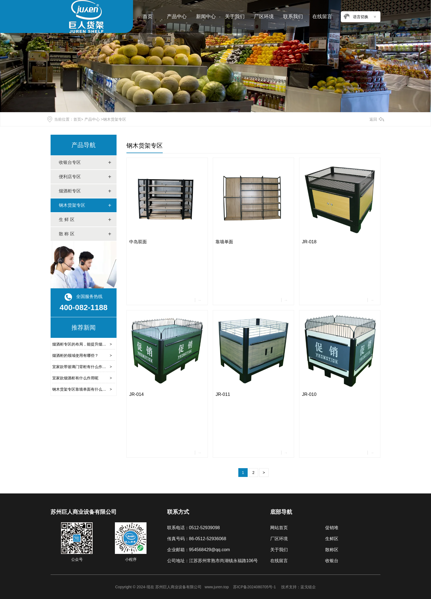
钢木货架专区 (72, 205)
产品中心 (177, 16)
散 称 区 (66, 233)
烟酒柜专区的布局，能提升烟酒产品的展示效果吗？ (96, 344)
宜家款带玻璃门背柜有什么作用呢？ (83, 367)
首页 (148, 16)
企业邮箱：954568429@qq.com (198, 549)
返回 (373, 119)
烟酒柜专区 (70, 191)
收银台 (331, 560)
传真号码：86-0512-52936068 (196, 538)
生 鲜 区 (66, 219)
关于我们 (235, 16)
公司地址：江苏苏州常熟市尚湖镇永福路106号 (212, 560)
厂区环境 (264, 16)
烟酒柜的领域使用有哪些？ (75, 355)
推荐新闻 (83, 327)
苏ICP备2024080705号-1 (254, 587)
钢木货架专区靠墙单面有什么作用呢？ (85, 389)
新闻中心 (206, 16)
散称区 (331, 549)
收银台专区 (70, 162)
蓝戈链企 (308, 587)
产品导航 (83, 145)
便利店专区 (70, 176)
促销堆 (331, 527)
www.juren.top (217, 587)
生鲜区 (331, 538)
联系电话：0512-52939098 (193, 527)
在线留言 (322, 16)
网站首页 (279, 527)
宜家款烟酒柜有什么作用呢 (75, 378)
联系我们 (293, 16)
